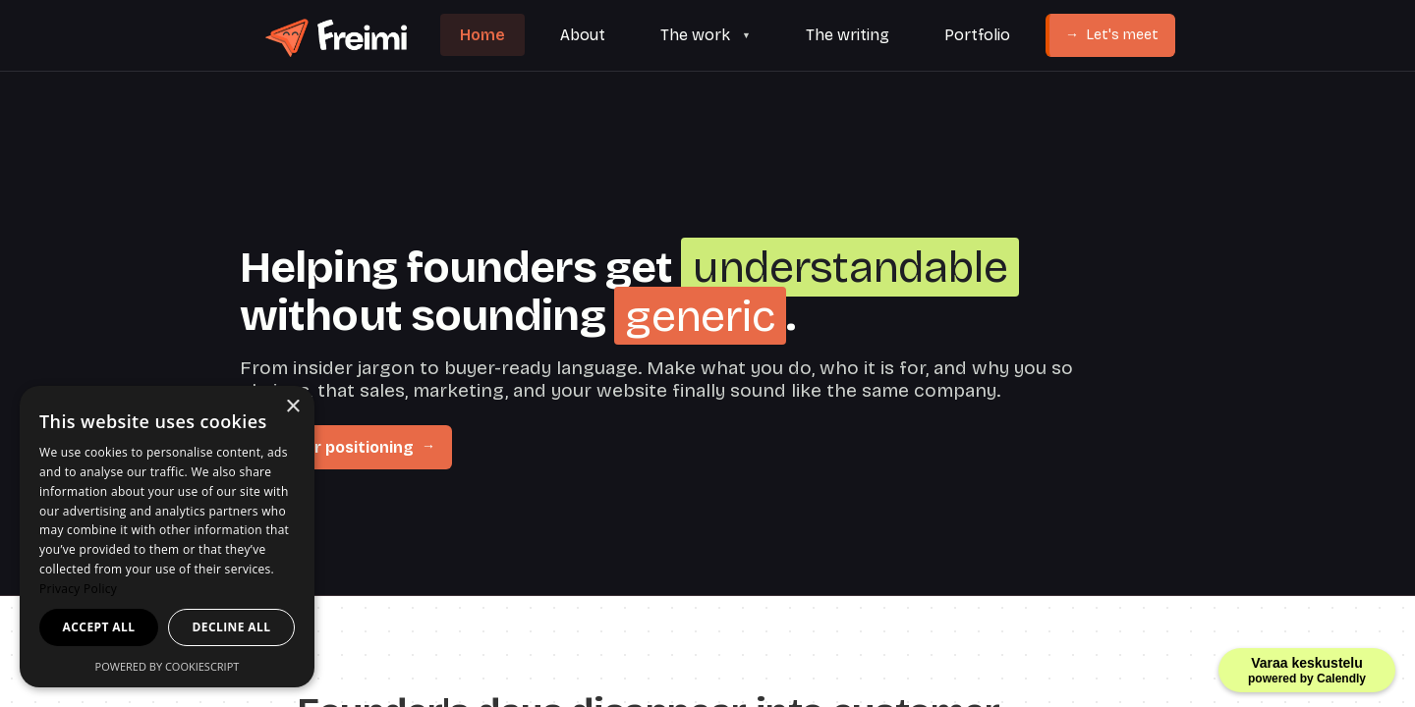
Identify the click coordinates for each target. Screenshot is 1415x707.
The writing (847, 35)
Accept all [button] (99, 627)
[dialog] (167, 536)
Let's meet (1112, 35)
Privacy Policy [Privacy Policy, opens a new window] (78, 588)
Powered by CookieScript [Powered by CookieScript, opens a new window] (167, 666)
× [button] (292, 407)
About (582, 35)
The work (695, 35)
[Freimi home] (334, 36)
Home (482, 35)
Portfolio (977, 35)
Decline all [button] (232, 627)
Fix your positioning (347, 447)
